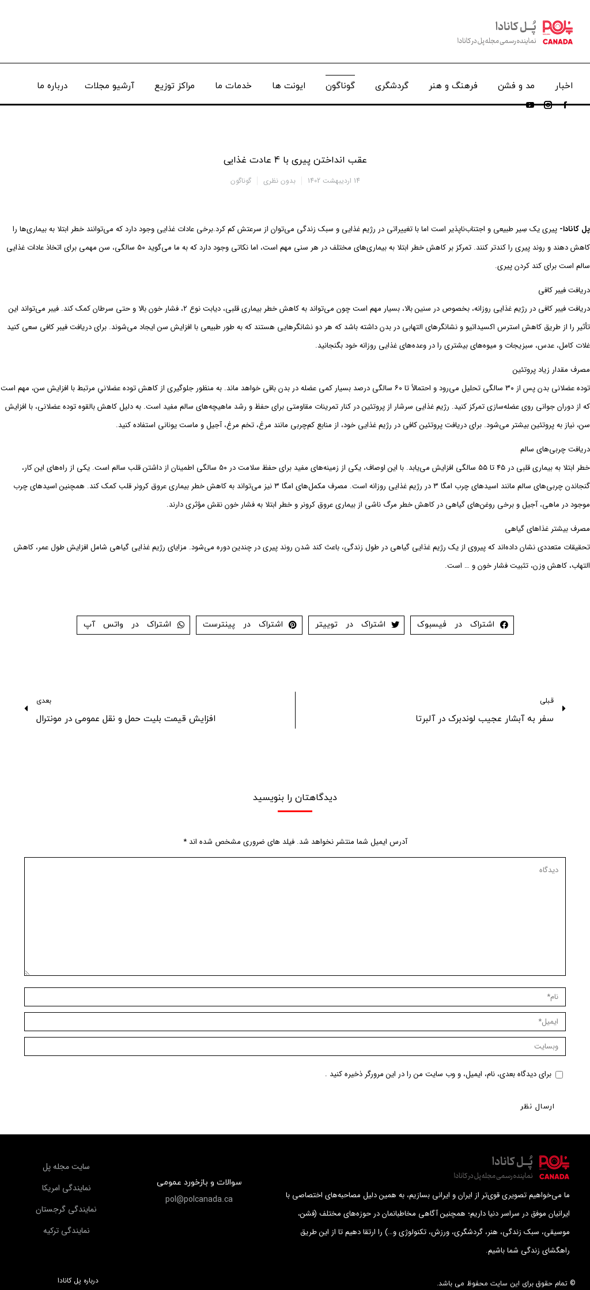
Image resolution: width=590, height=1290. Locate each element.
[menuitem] (564, 83)
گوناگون (240, 180)
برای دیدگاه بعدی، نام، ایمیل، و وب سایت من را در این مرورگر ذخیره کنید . (438, 1074)
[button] (199, 1199)
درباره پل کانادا (78, 1280)
